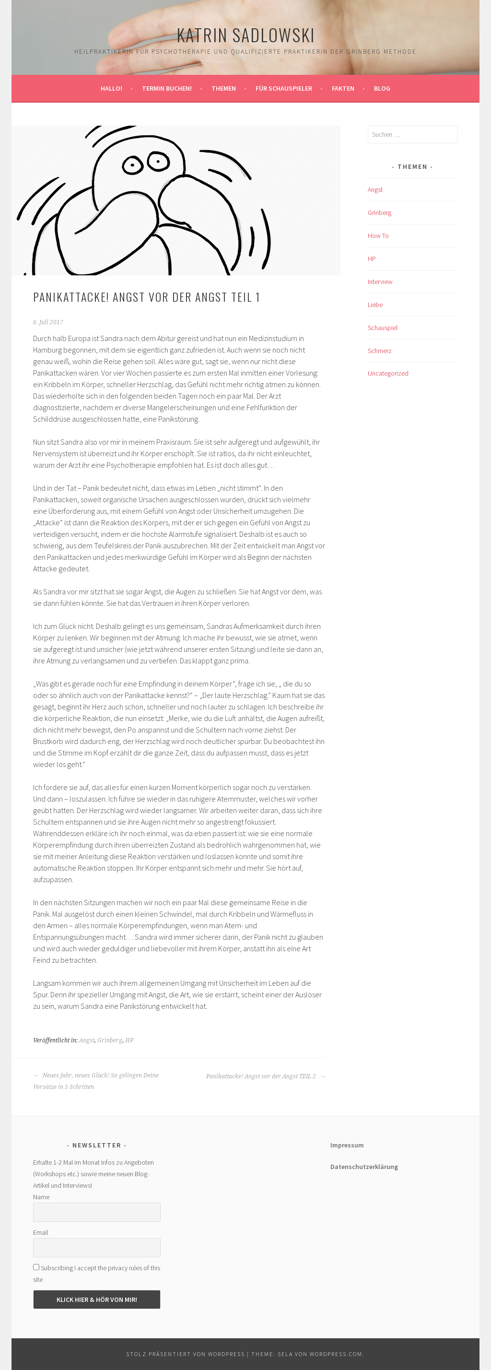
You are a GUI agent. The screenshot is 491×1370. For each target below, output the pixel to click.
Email (40, 1232)
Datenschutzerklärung (364, 1166)
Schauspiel (382, 327)
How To (378, 235)
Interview (380, 281)
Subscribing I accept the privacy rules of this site (96, 1274)
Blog (382, 88)
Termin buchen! (167, 88)
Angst (86, 1040)
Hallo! (111, 88)
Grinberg (109, 1040)
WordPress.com (336, 1354)
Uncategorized (388, 373)
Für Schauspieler (284, 88)
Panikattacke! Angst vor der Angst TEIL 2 (266, 1076)
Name (41, 1197)
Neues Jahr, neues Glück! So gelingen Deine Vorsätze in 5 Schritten (96, 1081)
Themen (223, 88)
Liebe (375, 304)
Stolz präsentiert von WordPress (185, 1354)
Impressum (347, 1145)
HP (129, 1040)
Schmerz (380, 350)
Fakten (343, 88)
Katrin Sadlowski (245, 34)
